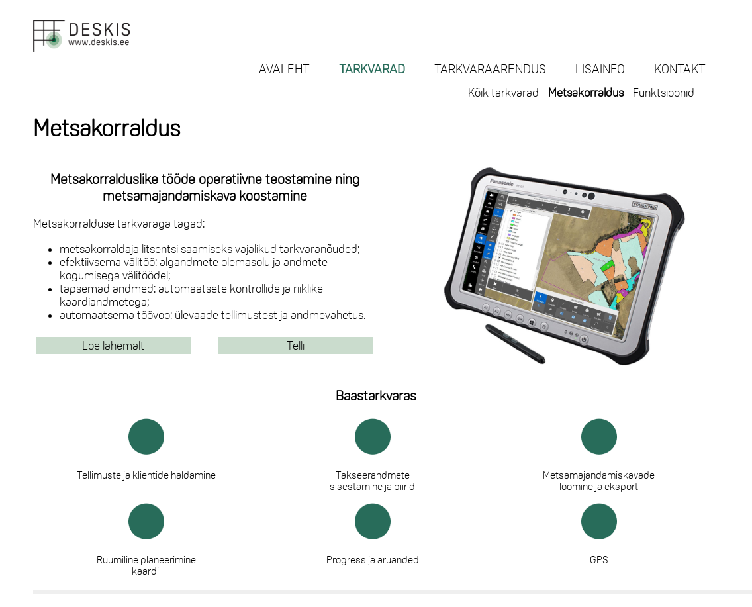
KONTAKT (680, 69)
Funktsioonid (663, 92)
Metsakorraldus (586, 92)
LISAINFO (600, 69)
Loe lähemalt (113, 345)
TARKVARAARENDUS (490, 69)
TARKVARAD (372, 69)
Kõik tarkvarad (503, 92)
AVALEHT (284, 69)
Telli (296, 345)
